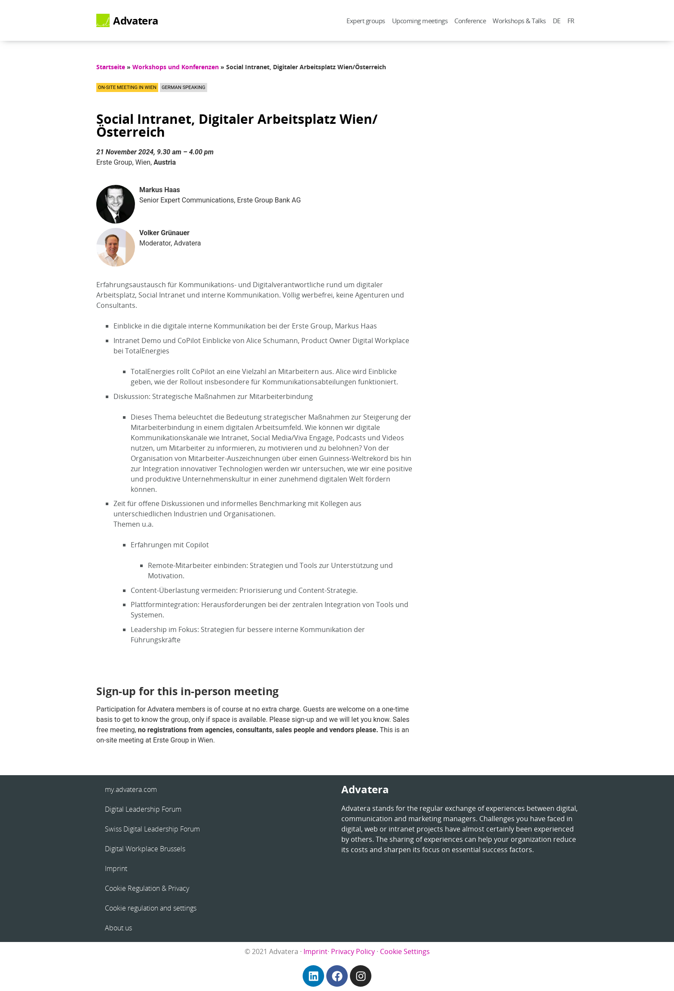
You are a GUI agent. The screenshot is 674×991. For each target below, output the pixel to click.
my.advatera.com (131, 789)
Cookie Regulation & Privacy (147, 888)
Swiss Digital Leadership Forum (152, 829)
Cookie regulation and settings (150, 908)
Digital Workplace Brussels (145, 848)
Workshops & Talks (519, 20)
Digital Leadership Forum (143, 809)
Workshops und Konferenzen (175, 67)
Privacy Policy (353, 951)
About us (118, 928)
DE (557, 20)
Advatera (135, 21)
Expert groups (365, 20)
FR (570, 20)
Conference (470, 20)
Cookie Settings (405, 951)
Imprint (116, 868)
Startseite (110, 67)
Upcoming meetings (420, 20)
